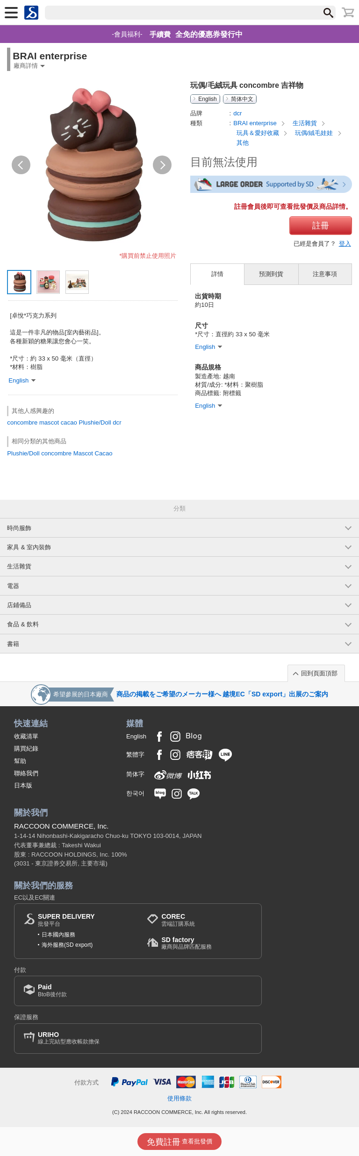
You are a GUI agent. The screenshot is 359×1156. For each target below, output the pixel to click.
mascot (49, 422)
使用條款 (179, 1098)
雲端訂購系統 (178, 920)
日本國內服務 (58, 934)
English (207, 99)
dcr (117, 422)
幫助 (20, 761)
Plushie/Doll (95, 422)
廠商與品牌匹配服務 (186, 943)
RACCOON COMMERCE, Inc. (61, 826)
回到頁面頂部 (319, 673)
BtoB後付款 (52, 990)
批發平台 (66, 920)
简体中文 (242, 99)
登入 (345, 243)
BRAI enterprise (255, 123)
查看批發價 (180, 1142)
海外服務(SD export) (67, 945)
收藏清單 (26, 736)
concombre (22, 422)
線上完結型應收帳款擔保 (69, 1038)
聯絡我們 (26, 773)
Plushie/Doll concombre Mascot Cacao (59, 453)
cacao (69, 422)
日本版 (23, 785)
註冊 (320, 225)
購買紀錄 (26, 748)
